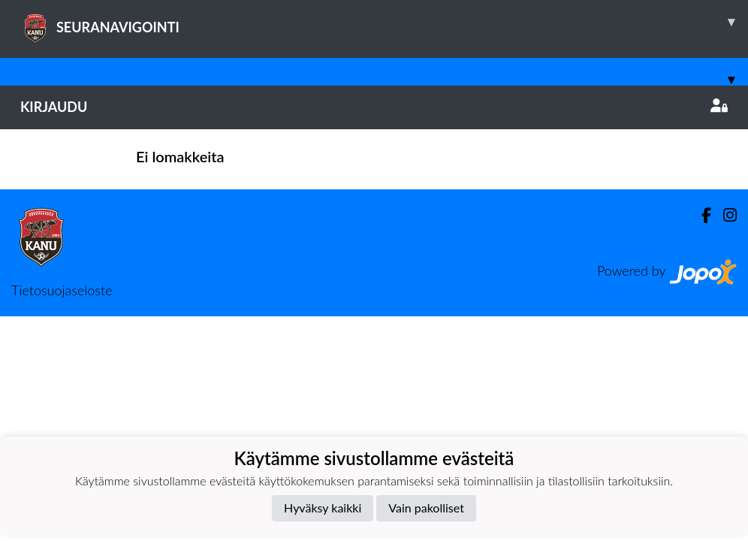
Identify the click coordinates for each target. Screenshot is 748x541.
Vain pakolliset (426, 507)
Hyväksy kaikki (322, 507)
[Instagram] (724, 215)
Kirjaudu (374, 106)
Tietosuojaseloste (61, 290)
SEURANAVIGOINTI (384, 22)
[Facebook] (700, 215)
